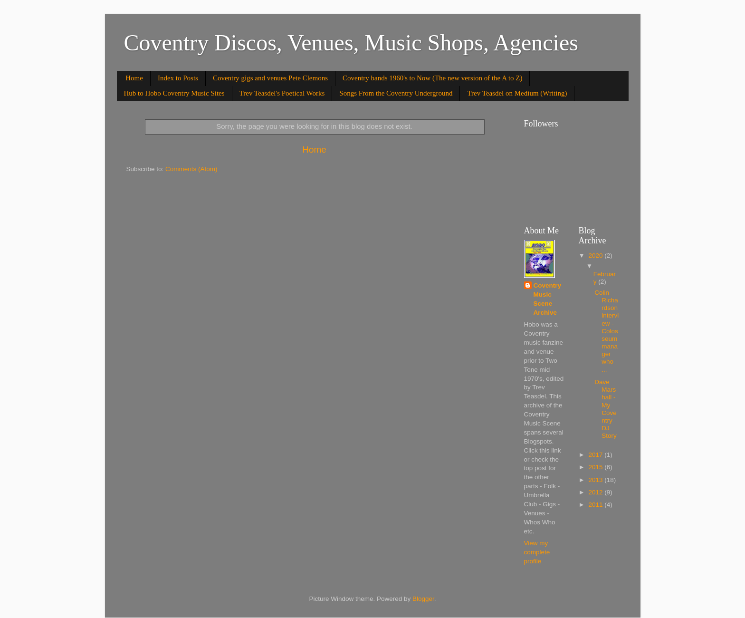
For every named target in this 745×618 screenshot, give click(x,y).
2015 (596, 467)
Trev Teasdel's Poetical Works (282, 93)
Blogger (423, 598)
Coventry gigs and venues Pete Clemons (270, 78)
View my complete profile (537, 552)
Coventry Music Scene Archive (548, 299)
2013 (596, 479)
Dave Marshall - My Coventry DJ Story (605, 408)
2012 (596, 492)
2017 (596, 454)
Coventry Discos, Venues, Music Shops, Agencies (351, 42)
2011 (596, 504)
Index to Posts (178, 78)
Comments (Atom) (191, 169)
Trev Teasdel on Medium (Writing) (517, 93)
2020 (596, 255)
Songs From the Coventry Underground (395, 93)
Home (134, 78)
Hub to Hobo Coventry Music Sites (174, 93)
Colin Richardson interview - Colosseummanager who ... (606, 331)
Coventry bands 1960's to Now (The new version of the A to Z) (432, 78)
